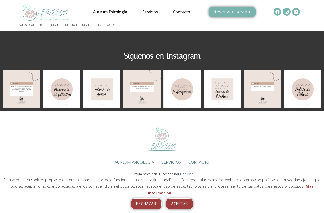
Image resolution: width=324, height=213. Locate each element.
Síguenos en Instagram (162, 56)
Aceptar (179, 204)
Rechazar (146, 204)
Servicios (150, 12)
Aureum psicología (110, 12)
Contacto (181, 12)
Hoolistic (186, 174)
